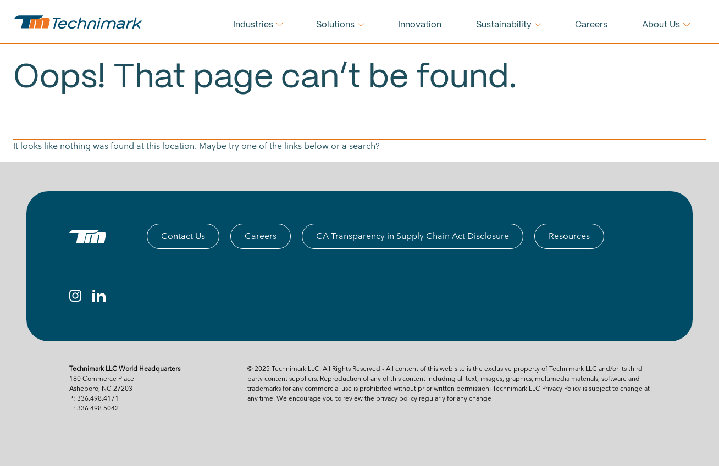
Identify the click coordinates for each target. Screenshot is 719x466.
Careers (591, 25)
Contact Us (183, 236)
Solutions (335, 25)
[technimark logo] (79, 22)
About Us (661, 25)
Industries (253, 25)
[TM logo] (87, 236)
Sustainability (504, 25)
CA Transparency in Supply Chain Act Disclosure (412, 236)
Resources (569, 236)
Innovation (419, 25)
